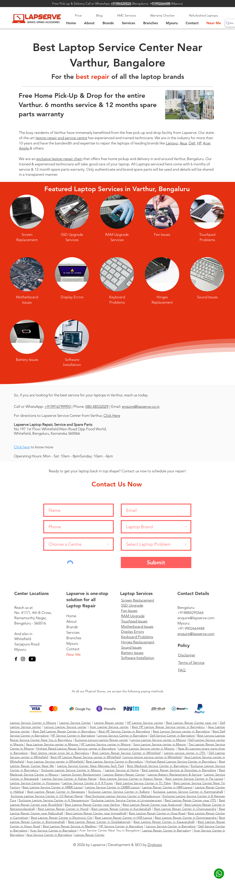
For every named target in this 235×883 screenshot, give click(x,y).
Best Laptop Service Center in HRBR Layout (52, 787)
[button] (172, 23)
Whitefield (22, 639)
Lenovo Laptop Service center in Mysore (158, 740)
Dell (192, 143)
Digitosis (155, 844)
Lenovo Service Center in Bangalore (122, 735)
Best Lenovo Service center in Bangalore (181, 731)
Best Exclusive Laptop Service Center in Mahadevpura (122, 796)
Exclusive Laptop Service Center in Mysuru (71, 770)
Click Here (111, 415)
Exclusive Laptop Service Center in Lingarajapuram (126, 800)
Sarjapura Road (26, 644)
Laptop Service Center (75, 723)
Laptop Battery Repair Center (124, 774)
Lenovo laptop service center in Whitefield (152, 757)
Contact (73, 649)
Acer (206, 143)
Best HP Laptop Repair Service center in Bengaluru (168, 727)
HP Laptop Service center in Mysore (106, 744)
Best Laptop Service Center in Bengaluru (114, 761)
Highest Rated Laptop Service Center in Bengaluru (181, 761)
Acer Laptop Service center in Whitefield (55, 761)
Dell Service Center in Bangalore (172, 735)
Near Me (73, 654)
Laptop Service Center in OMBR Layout (112, 787)
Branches (73, 638)
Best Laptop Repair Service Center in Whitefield (126, 753)
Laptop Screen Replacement (81, 774)
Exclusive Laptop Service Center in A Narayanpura (54, 800)
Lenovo (172, 143)
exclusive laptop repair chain (59, 159)
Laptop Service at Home (122, 770)
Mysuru (20, 649)
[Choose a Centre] (78, 544)
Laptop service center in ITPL (185, 753)
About (71, 621)
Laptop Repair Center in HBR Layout (167, 787)
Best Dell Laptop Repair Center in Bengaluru (64, 731)
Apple (24, 148)
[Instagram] (23, 659)
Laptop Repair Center (89, 835)
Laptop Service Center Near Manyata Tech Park (90, 766)
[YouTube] (32, 659)
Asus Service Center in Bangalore (49, 835)
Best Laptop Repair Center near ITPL (190, 800)
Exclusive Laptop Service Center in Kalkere (119, 792)
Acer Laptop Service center (109, 727)
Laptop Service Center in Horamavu (35, 783)
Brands (72, 627)
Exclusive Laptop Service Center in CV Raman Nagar (47, 796)
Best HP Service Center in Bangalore (124, 731)
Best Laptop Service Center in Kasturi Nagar (131, 779)
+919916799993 (58, 406)
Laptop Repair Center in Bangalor (165, 830)
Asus (183, 143)
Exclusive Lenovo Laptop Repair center (101, 740)
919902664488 (161, 4)
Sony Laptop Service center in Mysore (159, 744)
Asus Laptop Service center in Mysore (52, 744)
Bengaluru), (142, 4)
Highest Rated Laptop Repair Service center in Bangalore (76, 748)
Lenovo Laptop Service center (65, 727)
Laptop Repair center (109, 723)
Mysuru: (183, 623)
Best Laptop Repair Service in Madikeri (70, 826)
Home (71, 616)
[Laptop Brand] (156, 526)
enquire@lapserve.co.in (140, 406)
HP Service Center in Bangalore (73, 735)
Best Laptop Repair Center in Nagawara (56, 792)
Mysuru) (177, 4)
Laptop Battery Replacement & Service (175, 774)
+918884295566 (190, 612)
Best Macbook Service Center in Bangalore (158, 766)
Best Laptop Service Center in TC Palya (143, 783)
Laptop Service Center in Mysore (33, 723)
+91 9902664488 (190, 628)
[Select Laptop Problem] (156, 544)
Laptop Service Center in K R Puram (87, 783)
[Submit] (156, 562)
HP (199, 143)
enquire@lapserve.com (195, 618)
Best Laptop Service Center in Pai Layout (194, 779)
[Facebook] (16, 659)
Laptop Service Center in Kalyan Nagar (69, 779)
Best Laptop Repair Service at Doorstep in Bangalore (179, 770)
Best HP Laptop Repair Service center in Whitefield (86, 757)
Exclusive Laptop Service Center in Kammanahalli (188, 792)
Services (73, 632)
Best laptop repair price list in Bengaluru (60, 753)
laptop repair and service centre (61, 138)
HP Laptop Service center (145, 723)
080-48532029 (96, 406)
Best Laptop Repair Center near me (191, 723)
